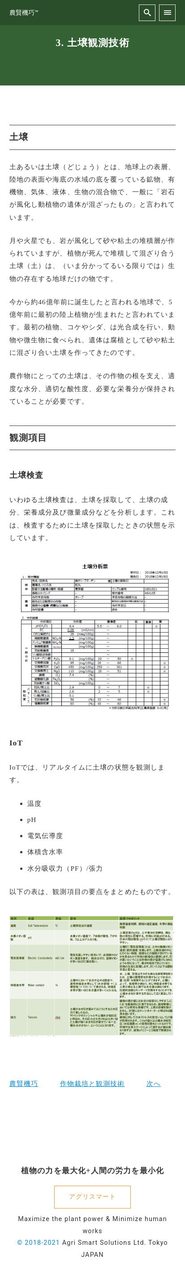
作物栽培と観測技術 (92, 1083)
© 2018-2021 (38, 1243)
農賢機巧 (23, 1083)
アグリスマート (92, 1196)
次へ (153, 1083)
